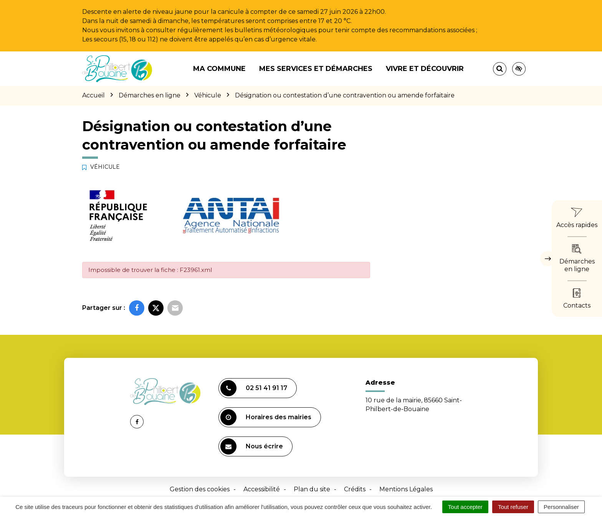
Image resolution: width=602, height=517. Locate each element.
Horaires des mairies (265, 417)
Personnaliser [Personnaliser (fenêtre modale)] (561, 507)
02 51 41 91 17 (253, 388)
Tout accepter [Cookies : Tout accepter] (465, 507)
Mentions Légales (406, 489)
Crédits (355, 489)
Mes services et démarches (315, 68)
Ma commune (219, 68)
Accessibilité (261, 489)
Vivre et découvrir (425, 68)
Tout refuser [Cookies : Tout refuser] (513, 507)
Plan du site (312, 489)
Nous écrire (251, 446)
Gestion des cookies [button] (200, 489)
